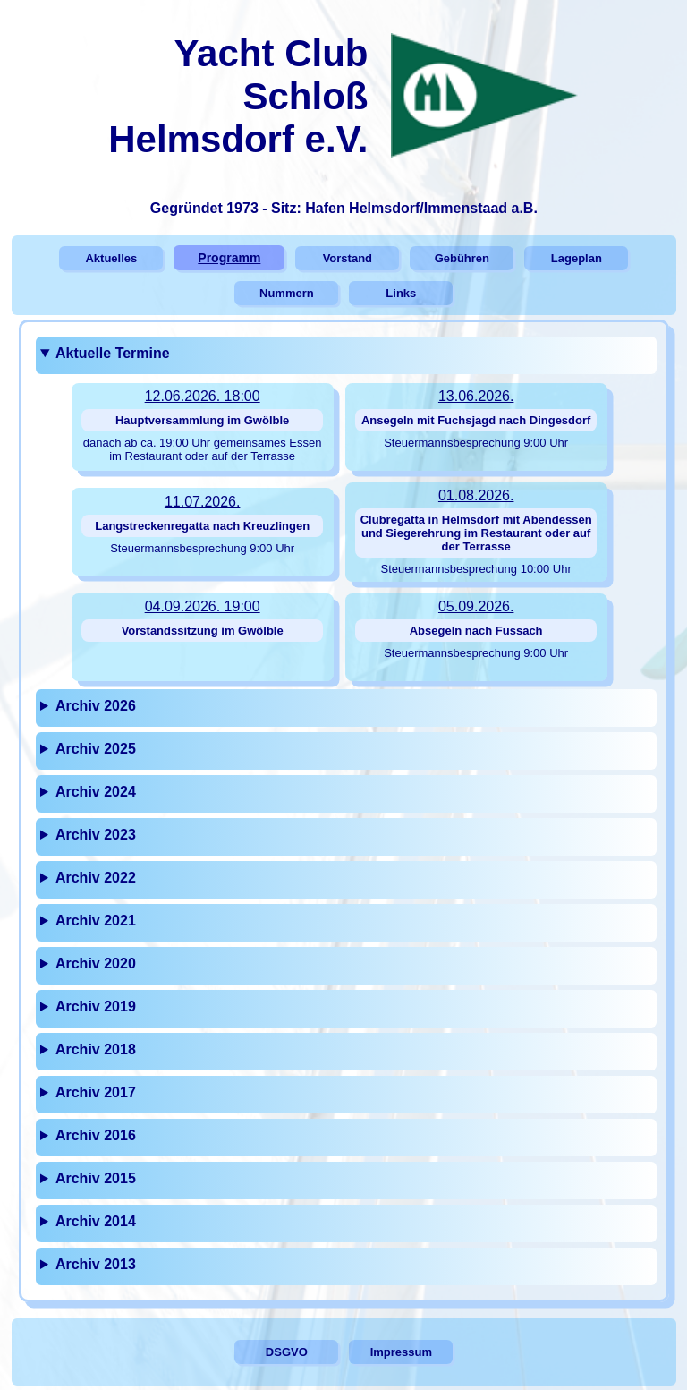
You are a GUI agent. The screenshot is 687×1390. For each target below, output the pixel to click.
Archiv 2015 (95, 1178)
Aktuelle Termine (112, 353)
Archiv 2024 (95, 791)
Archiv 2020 (95, 963)
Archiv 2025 (95, 748)
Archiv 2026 (95, 705)
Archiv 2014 (95, 1221)
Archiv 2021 (95, 920)
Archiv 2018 (95, 1049)
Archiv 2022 (95, 877)
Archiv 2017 (95, 1092)
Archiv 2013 (95, 1264)
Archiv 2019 (95, 1006)
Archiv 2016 (95, 1135)
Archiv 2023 (95, 834)
